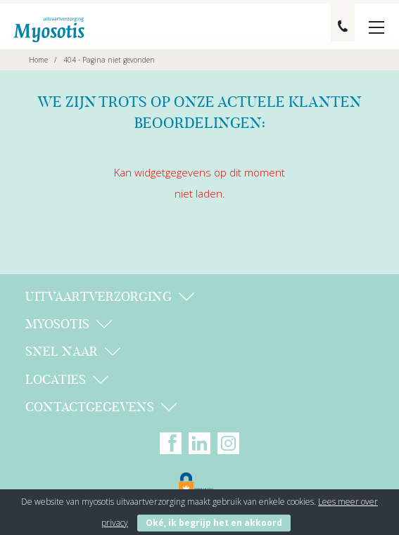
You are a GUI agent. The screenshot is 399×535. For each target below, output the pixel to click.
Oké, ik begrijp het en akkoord (214, 523)
